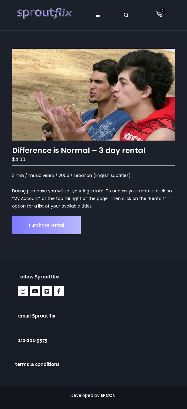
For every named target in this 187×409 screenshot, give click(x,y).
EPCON (108, 395)
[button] (97, 15)
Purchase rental (46, 225)
